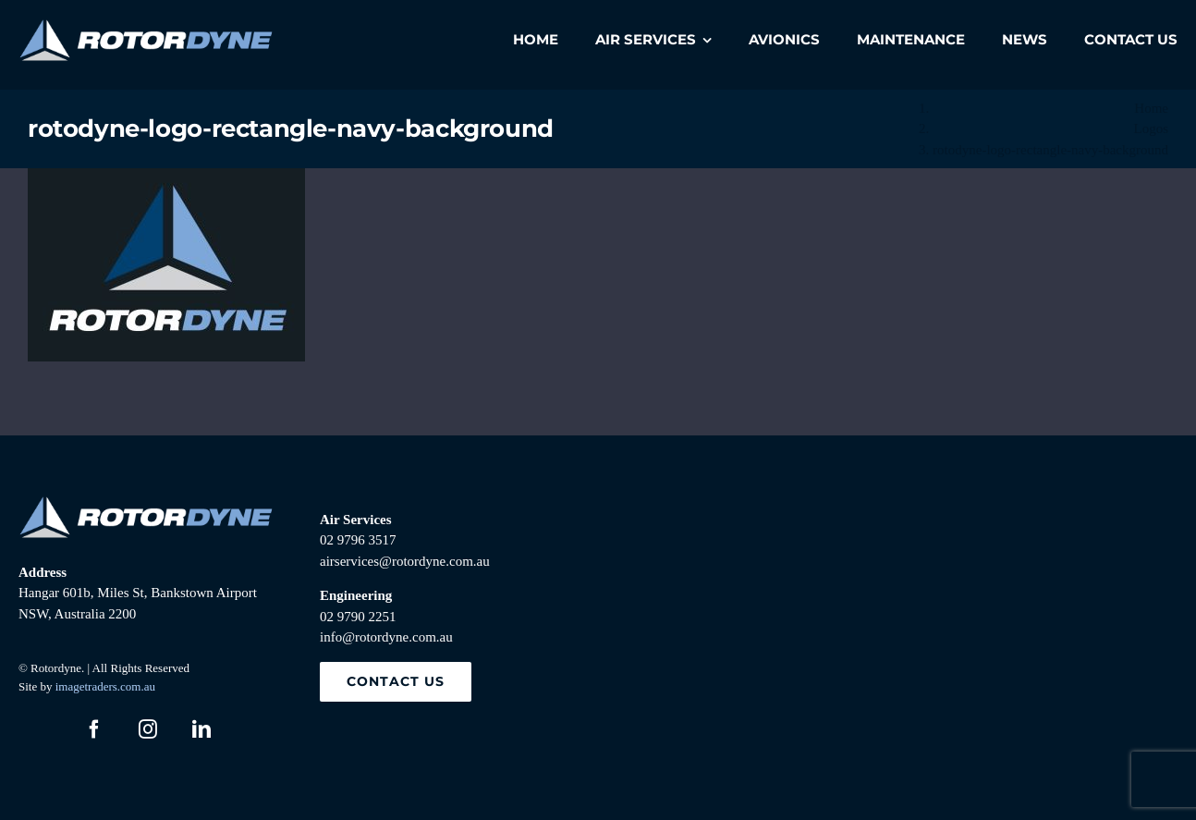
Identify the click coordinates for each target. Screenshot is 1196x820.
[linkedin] (201, 729)
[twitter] (40, 729)
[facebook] (94, 729)
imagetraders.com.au (105, 686)
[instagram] (148, 729)
